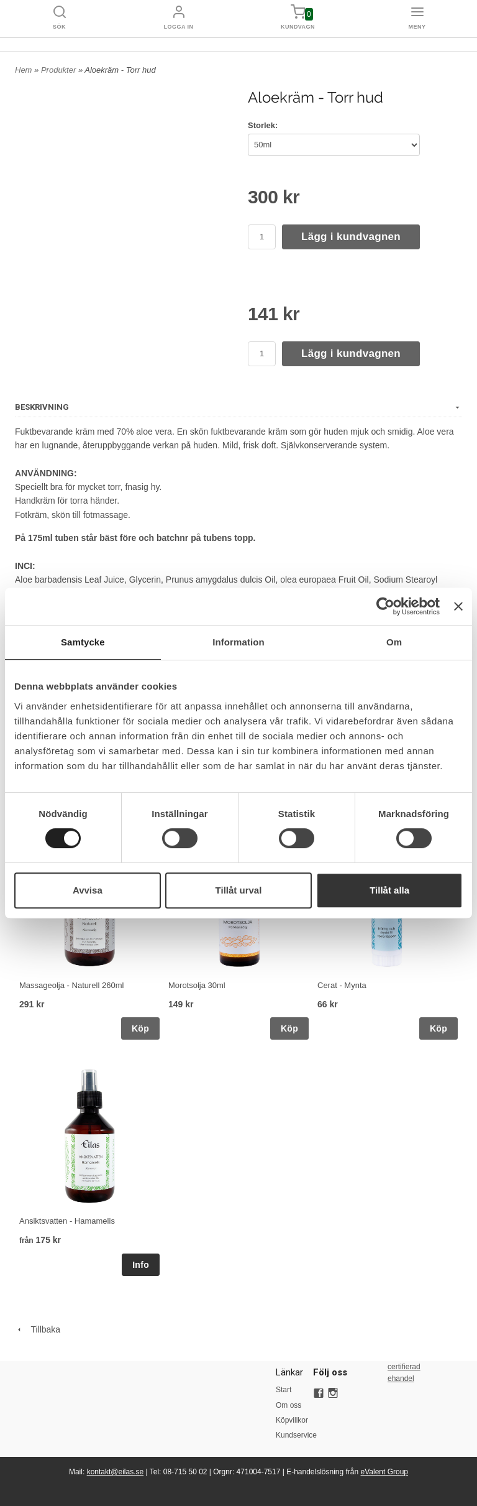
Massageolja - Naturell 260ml (71, 985)
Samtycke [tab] (83, 642)
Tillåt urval (239, 890)
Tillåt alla (389, 890)
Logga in (179, 27)
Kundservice (294, 1435)
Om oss (288, 1405)
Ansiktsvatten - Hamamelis (67, 1221)
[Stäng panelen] (458, 606)
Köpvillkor (292, 1420)
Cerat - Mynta (341, 985)
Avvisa (87, 890)
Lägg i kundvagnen (351, 237)
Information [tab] (238, 642)
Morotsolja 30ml (196, 985)
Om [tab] (394, 642)
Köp (140, 1028)
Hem (23, 70)
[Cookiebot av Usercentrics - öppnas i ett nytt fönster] (385, 606)
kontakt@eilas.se (115, 1471)
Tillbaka (37, 1329)
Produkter (59, 70)
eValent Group (385, 1471)
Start (283, 1389)
